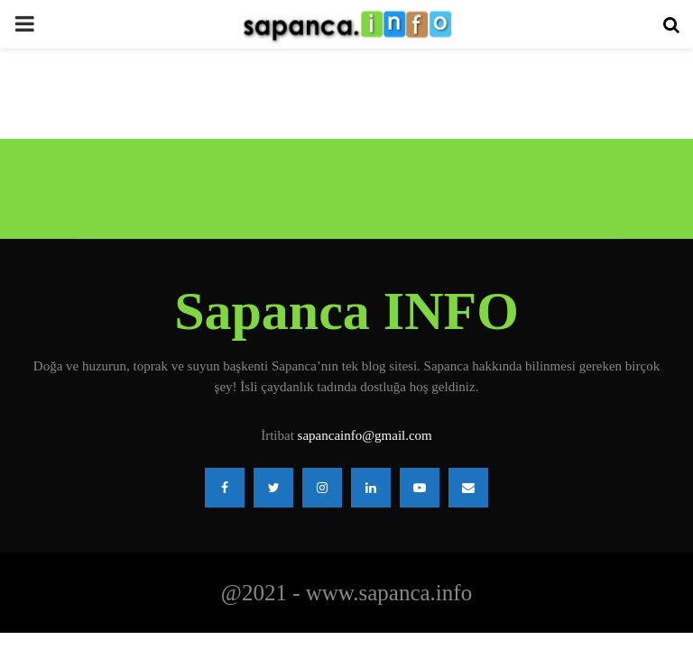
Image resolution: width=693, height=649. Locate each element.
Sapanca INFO (346, 311)
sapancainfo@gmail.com (365, 435)
